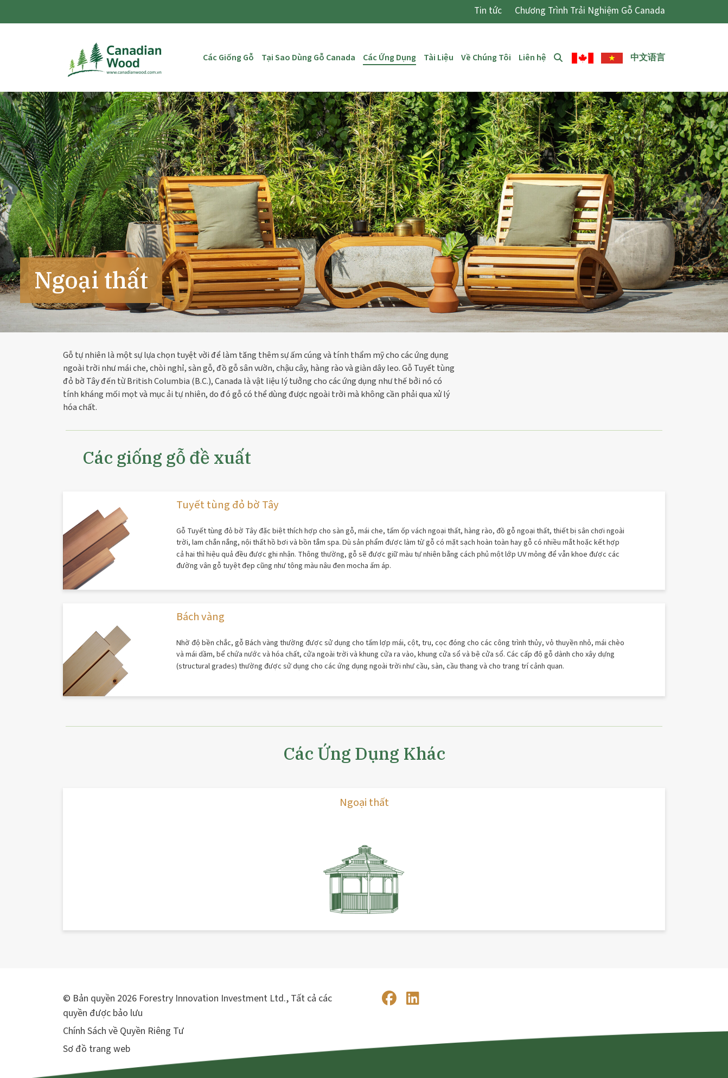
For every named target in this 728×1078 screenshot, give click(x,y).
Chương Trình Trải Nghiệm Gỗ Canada (590, 10)
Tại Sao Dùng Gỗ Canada (308, 58)
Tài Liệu (439, 58)
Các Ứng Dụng (389, 58)
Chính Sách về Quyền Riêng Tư (123, 1031)
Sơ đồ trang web (96, 1049)
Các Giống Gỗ (228, 58)
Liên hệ (532, 58)
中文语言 (647, 58)
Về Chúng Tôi (486, 58)
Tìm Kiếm (559, 57)
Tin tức (488, 10)
